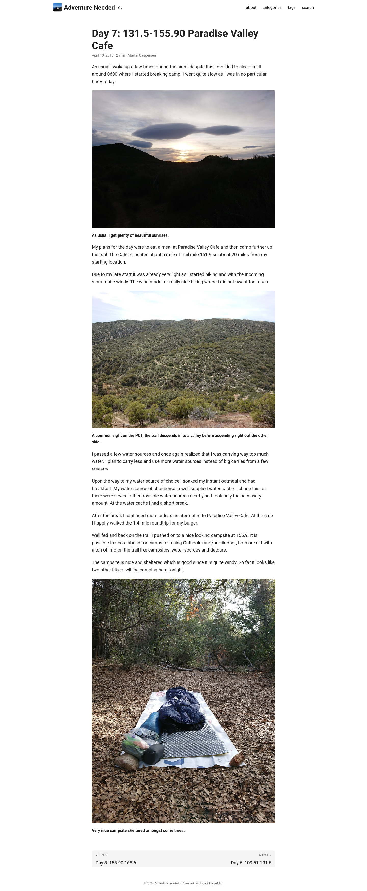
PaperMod (216, 883)
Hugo (202, 883)
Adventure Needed (84, 7)
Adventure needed (166, 883)
